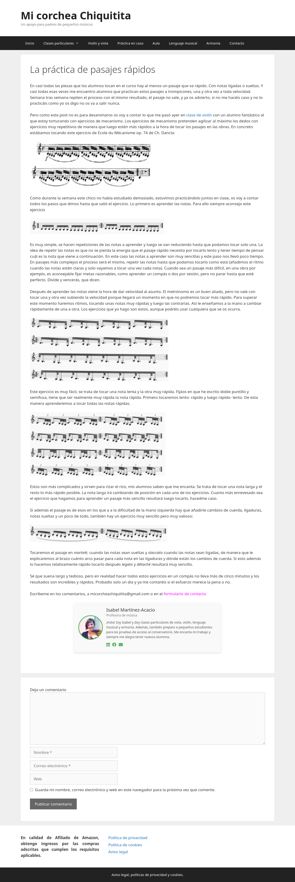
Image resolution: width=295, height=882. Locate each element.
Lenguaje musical (183, 43)
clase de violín (199, 115)
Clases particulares (63, 43)
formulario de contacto (185, 593)
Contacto (237, 43)
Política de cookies (125, 844)
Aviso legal (118, 851)
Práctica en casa (130, 43)
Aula (156, 43)
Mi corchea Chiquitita (76, 15)
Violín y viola (98, 43)
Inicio (29, 43)
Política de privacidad (127, 837)
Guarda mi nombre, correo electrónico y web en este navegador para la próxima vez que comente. (125, 789)
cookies (176, 874)
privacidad (158, 874)
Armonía (213, 43)
